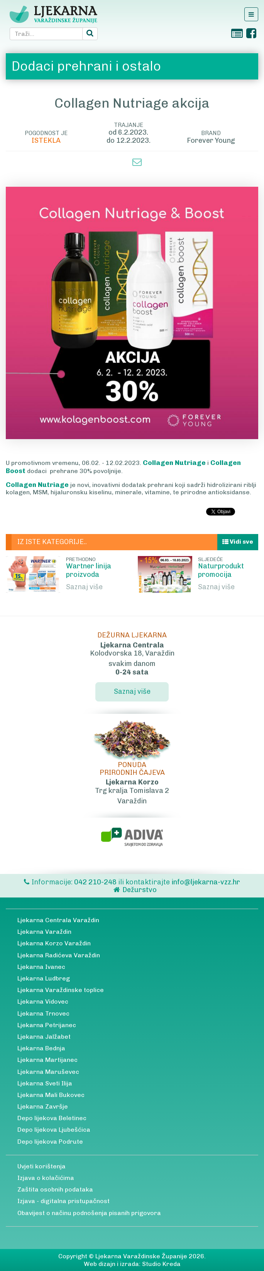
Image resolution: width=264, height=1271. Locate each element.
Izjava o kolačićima (45, 1177)
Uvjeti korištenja (41, 1166)
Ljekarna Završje (42, 1106)
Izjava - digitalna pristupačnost (63, 1201)
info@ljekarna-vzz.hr (205, 882)
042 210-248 (96, 882)
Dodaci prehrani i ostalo (86, 66)
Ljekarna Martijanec (47, 1059)
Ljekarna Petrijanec (46, 1025)
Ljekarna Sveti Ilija (44, 1083)
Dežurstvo (139, 890)
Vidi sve (237, 541)
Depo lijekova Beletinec (51, 1118)
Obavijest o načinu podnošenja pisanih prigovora (89, 1213)
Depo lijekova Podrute (50, 1141)
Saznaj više (84, 587)
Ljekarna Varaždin (44, 931)
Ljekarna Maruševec (48, 1071)
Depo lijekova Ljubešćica (53, 1129)
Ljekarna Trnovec (43, 1013)
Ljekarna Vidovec (42, 1001)
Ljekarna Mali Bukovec (51, 1095)
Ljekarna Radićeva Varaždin (58, 955)
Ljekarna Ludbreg (43, 978)
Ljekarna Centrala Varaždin (58, 920)
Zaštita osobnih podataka (55, 1189)
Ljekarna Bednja (41, 1048)
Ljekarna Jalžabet (44, 1036)
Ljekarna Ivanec (41, 966)
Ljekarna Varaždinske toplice (60, 990)
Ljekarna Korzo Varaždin (54, 943)
